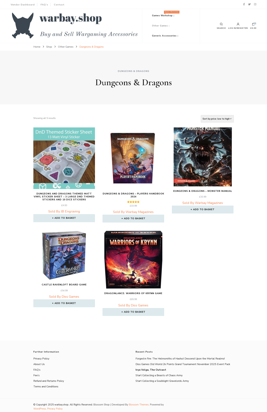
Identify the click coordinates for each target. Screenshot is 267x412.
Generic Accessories (164, 35)
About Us (39, 364)
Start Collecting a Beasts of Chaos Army (159, 375)
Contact (59, 4)
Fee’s (36, 375)
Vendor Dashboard (23, 4)
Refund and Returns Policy (48, 381)
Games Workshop (165, 14)
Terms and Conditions (45, 386)
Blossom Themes (139, 404)
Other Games (160, 25)
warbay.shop (61, 404)
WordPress (39, 408)
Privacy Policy (41, 358)
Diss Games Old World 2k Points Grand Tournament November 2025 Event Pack (183, 364)
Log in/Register (238, 26)
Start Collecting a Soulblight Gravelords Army (162, 381)
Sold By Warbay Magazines (133, 212)
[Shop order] (217, 118)
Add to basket (65, 218)
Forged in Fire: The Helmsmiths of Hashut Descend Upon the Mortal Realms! (180, 358)
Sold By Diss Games (64, 296)
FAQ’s (44, 4)
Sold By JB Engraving (64, 211)
